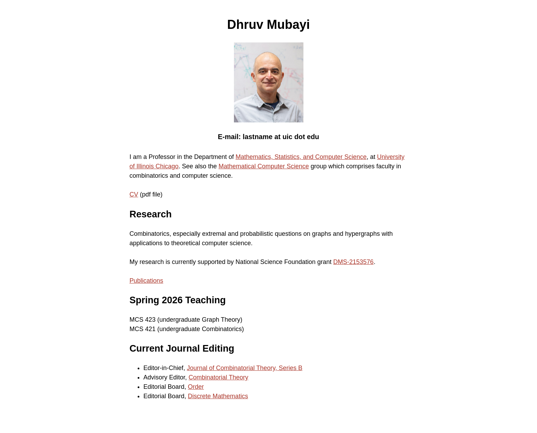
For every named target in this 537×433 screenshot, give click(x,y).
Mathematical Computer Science (264, 166)
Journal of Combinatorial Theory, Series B (245, 367)
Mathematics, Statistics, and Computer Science (301, 156)
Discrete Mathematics (218, 396)
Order (196, 386)
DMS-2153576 (353, 261)
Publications (146, 280)
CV (134, 194)
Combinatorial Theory (219, 377)
